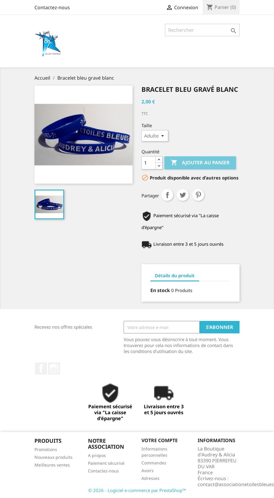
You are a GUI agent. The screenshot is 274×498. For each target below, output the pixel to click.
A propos (97, 455)
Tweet (183, 195)
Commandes (153, 463)
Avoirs (147, 470)
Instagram (54, 368)
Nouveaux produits (53, 457)
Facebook (41, 368)
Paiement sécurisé (106, 463)
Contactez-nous (52, 7)
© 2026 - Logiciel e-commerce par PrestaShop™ (137, 490)
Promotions (45, 449)
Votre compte (159, 440)
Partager (167, 195)
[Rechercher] (202, 30)
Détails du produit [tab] (175, 275)
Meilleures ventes (52, 465)
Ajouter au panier (200, 163)
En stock (160, 290)
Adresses (150, 478)
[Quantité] (148, 162)
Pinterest (198, 195)
